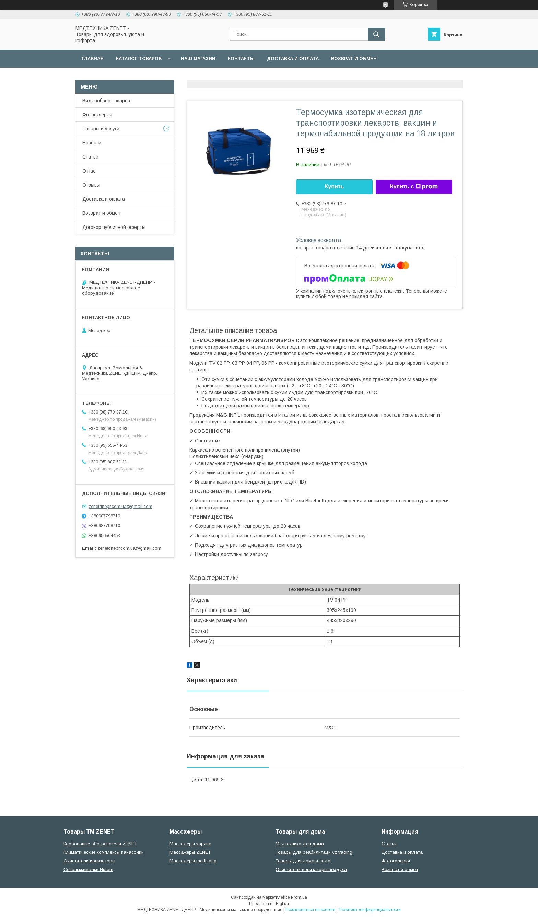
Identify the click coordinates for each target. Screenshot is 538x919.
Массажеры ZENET (190, 852)
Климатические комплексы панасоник (103, 852)
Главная (93, 58)
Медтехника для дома (300, 843)
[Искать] (376, 34)
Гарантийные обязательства (213, 76)
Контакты (241, 58)
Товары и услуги (100, 128)
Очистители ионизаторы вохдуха (311, 869)
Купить (334, 186)
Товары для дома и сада (303, 860)
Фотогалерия (396, 860)
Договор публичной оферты (121, 76)
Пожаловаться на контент (310, 909)
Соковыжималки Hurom (88, 869)
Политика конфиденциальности (370, 909)
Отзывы (91, 185)
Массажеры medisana (193, 860)
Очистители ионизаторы (89, 860)
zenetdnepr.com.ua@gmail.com (120, 506)
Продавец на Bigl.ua (269, 903)
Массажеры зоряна (190, 843)
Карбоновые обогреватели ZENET (100, 843)
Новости (91, 143)
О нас (88, 171)
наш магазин (198, 58)
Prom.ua (299, 897)
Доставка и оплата (293, 58)
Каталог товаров (139, 58)
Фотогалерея (97, 114)
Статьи (90, 157)
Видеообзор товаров (106, 100)
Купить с (414, 187)
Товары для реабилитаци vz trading (314, 852)
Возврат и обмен (354, 58)
